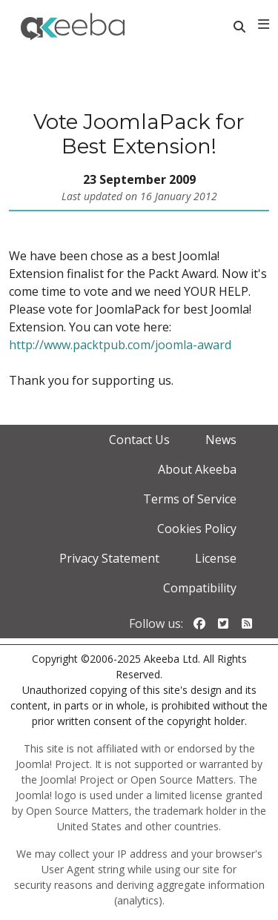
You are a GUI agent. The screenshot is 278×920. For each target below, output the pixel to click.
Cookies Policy (196, 528)
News (220, 439)
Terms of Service (189, 499)
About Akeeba (197, 469)
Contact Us (139, 439)
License (215, 558)
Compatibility (199, 588)
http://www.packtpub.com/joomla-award (120, 345)
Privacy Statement (109, 558)
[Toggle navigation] (263, 24)
